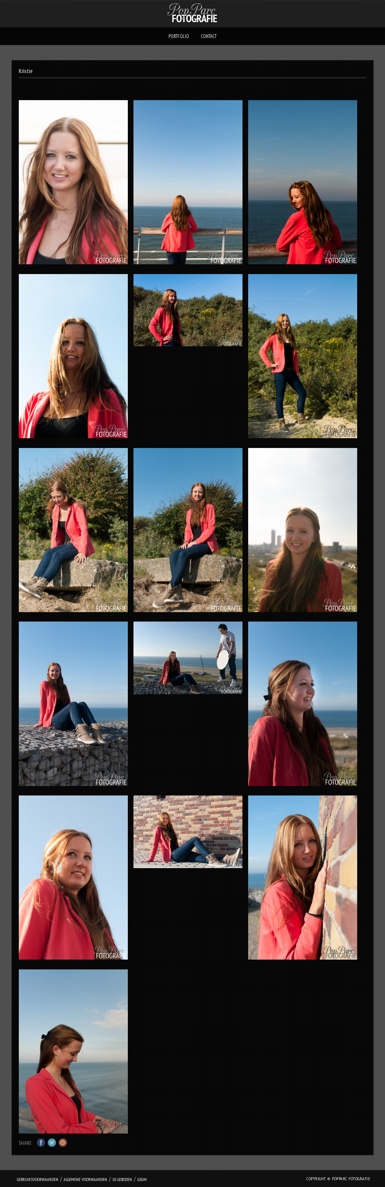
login (142, 1179)
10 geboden (122, 1179)
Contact (209, 36)
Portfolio (178, 36)
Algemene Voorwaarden (85, 1179)
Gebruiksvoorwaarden (37, 1179)
